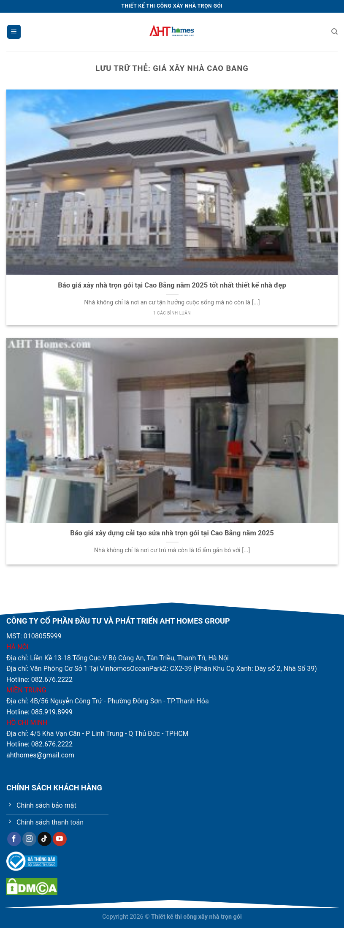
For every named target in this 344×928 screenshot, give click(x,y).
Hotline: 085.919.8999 (39, 712)
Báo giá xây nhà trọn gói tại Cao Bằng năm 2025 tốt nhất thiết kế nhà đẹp (172, 285)
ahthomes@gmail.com (40, 755)
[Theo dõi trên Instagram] (29, 839)
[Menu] (14, 32)
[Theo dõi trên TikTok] (44, 839)
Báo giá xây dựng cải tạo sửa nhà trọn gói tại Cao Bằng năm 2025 (172, 533)
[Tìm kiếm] (334, 32)
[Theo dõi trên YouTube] (60, 839)
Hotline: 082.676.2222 (39, 680)
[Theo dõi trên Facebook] (14, 839)
